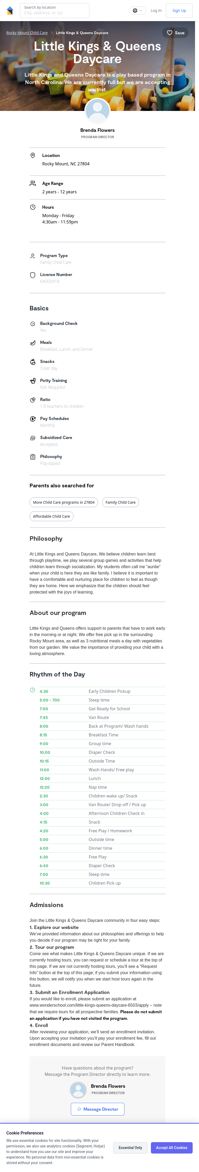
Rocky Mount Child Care (27, 32)
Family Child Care (121, 502)
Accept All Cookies (171, 1148)
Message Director (97, 1109)
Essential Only (130, 1148)
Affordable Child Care (51, 516)
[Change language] (137, 11)
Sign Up (179, 10)
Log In (156, 10)
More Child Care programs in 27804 (64, 502)
